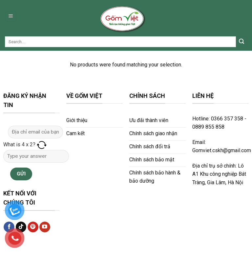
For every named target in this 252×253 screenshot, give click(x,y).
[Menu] (11, 16)
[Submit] (241, 41)
